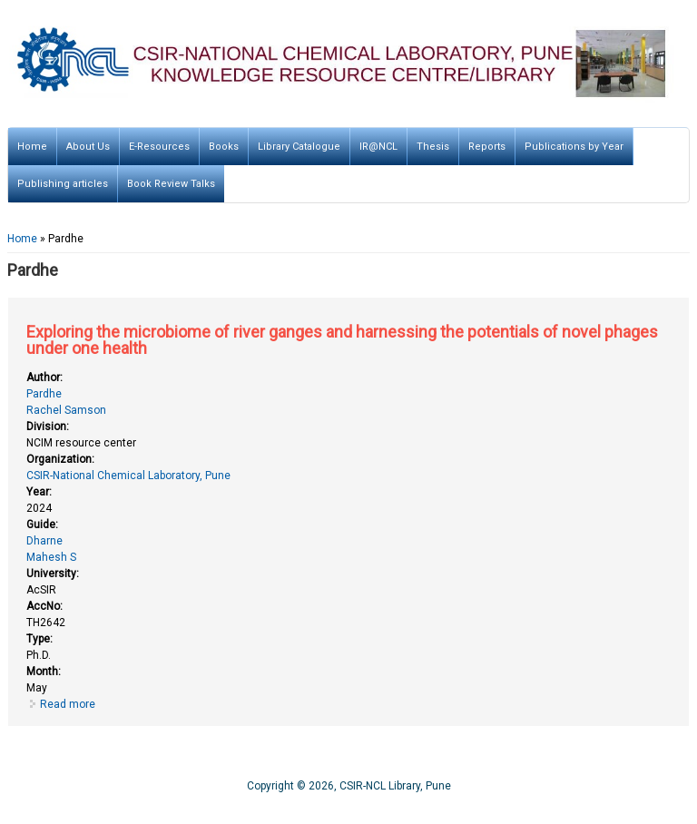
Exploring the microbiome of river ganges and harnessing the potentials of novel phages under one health (342, 340)
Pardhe (44, 393)
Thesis (433, 146)
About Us (88, 146)
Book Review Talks (171, 184)
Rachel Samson (66, 410)
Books (224, 146)
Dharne (44, 541)
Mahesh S (51, 557)
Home (32, 146)
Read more (67, 704)
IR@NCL (378, 146)
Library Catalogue (299, 146)
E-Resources (159, 146)
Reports (487, 146)
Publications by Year (574, 146)
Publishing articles (62, 184)
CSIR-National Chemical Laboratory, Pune (128, 475)
